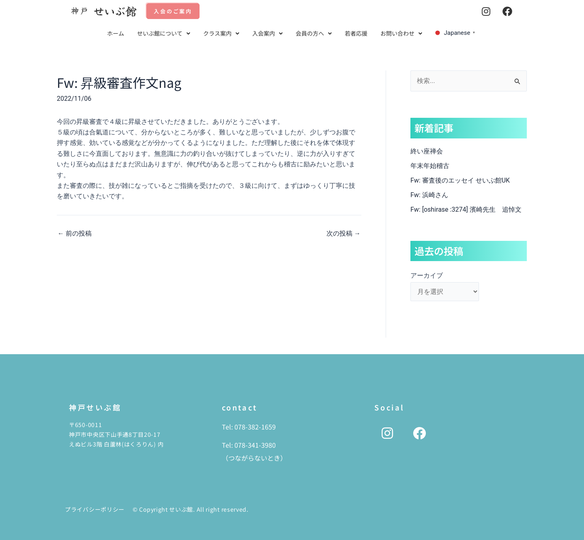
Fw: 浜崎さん (429, 195)
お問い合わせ (401, 33)
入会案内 (267, 33)
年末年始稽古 (429, 166)
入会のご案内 (173, 11)
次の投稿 (343, 233)
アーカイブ (426, 275)
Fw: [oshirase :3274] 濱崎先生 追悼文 (466, 209)
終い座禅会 (426, 151)
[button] (164, 33)
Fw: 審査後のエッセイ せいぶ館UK (460, 180)
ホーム (115, 33)
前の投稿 (75, 233)
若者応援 (356, 33)
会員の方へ (314, 33)
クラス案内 (221, 33)
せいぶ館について (163, 33)
